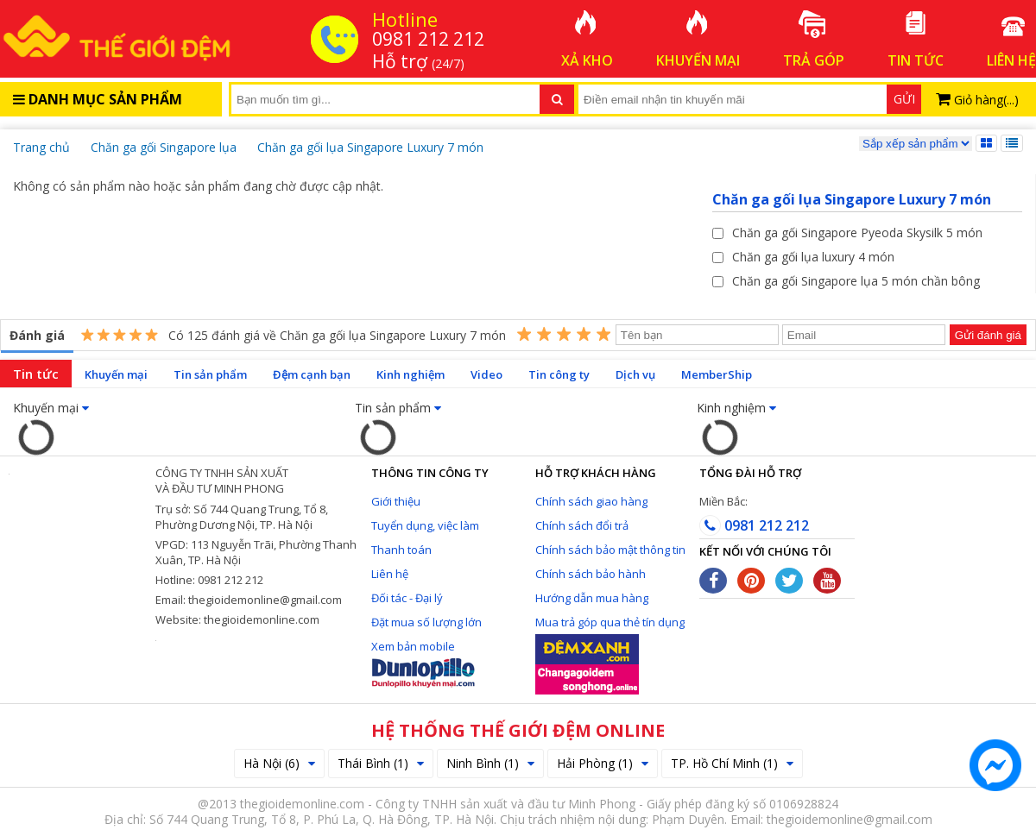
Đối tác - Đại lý (407, 598)
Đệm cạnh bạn (312, 374)
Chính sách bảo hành (590, 573)
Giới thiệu (395, 501)
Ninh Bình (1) (490, 763)
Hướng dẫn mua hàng (591, 598)
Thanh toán (401, 549)
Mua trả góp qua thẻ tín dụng (610, 622)
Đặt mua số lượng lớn (426, 622)
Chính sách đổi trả (582, 525)
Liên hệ (389, 573)
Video (486, 374)
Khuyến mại (116, 374)
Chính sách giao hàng (591, 501)
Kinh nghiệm (410, 374)
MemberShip (716, 374)
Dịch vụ (635, 374)
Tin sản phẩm (210, 374)
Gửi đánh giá (988, 335)
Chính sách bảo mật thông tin (610, 549)
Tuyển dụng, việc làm (425, 525)
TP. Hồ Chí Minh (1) (732, 763)
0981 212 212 (754, 525)
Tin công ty (559, 374)
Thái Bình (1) (381, 763)
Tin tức (36, 373)
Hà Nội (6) (279, 763)
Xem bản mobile (413, 646)
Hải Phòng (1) (602, 763)
